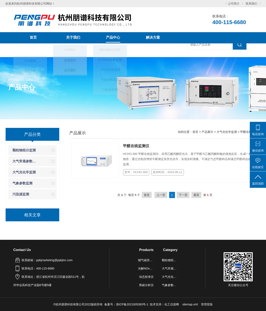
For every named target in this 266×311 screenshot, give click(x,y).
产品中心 (113, 38)
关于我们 (73, 38)
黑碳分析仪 (146, 285)
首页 (33, 38)
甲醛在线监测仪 (136, 146)
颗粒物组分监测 (24, 150)
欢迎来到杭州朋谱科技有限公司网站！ (30, 3)
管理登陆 (207, 304)
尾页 (196, 195)
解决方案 (152, 38)
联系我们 (251, 3)
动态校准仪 (146, 276)
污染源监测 (20, 194)
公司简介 (234, 3)
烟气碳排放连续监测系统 (146, 260)
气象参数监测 (22, 183)
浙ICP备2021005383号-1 (132, 304)
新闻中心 (33, 49)
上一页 (160, 195)
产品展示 (207, 131)
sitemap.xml (190, 304)
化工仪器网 (171, 304)
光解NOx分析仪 (146, 268)
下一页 (183, 195)
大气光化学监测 (24, 172)
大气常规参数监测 (25, 161)
